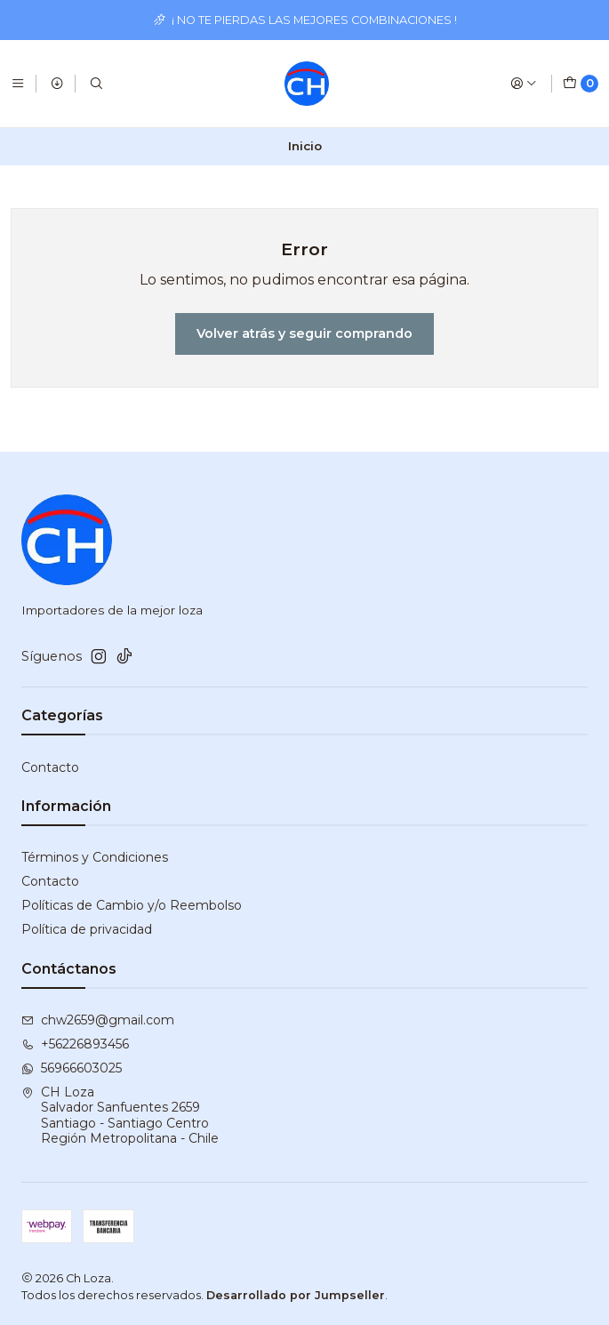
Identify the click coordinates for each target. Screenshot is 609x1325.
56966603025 (71, 1068)
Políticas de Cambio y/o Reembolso (131, 905)
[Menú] (18, 83)
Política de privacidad (86, 929)
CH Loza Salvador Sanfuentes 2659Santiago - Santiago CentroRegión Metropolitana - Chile (120, 1115)
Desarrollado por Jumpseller (295, 1295)
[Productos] (57, 83)
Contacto (50, 767)
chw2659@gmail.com (97, 1020)
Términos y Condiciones (94, 857)
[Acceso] (523, 83)
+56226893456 (75, 1044)
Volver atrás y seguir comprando (304, 333)
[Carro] (580, 83)
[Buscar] (96, 83)
